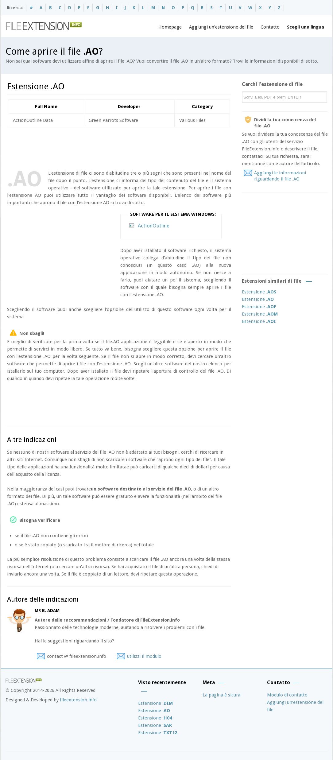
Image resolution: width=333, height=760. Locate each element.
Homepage (170, 27)
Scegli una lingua (305, 27)
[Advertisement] (118, 147)
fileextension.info (78, 700)
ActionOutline (153, 226)
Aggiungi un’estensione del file (221, 27)
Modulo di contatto (287, 695)
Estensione (259, 292)
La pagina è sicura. (222, 695)
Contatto (270, 27)
